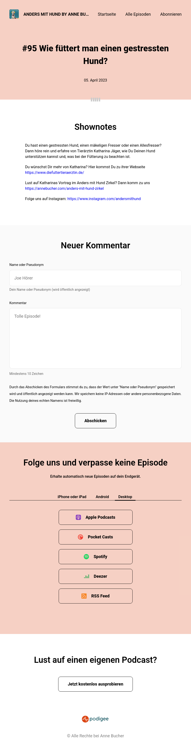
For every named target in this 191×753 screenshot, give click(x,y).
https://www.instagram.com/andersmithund (104, 199)
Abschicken (95, 420)
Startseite (107, 14)
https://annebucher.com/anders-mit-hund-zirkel (64, 188)
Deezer (100, 576)
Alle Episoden (138, 14)
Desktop (125, 497)
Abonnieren (171, 14)
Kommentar (18, 303)
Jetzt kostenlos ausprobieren (95, 684)
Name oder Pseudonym (26, 265)
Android (102, 497)
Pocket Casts (100, 536)
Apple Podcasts (100, 517)
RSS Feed (100, 595)
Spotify (100, 556)
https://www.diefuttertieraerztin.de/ (54, 172)
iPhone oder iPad (72, 497)
